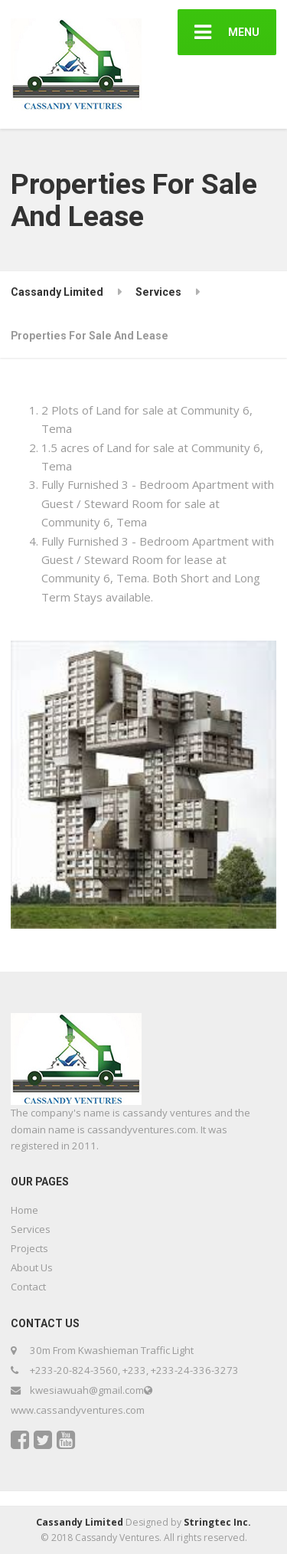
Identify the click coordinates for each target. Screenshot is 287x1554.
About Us (32, 1267)
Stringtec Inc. (217, 1522)
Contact (28, 1286)
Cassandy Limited (79, 1522)
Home (24, 1210)
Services (31, 1229)
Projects (29, 1248)
